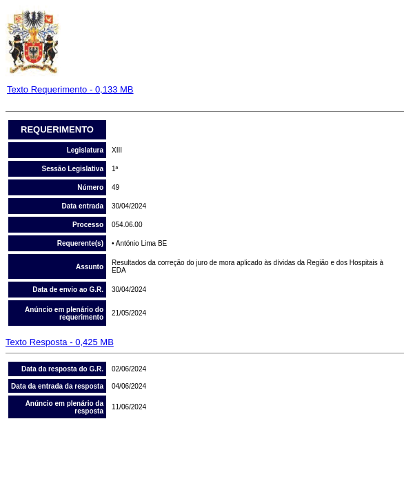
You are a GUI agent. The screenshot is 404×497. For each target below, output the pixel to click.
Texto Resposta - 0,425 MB (60, 342)
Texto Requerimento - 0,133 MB (70, 89)
